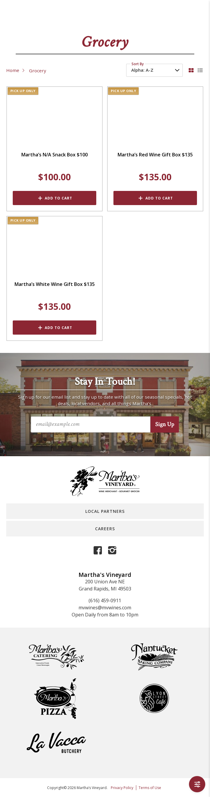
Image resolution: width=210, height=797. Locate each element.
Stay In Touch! (105, 382)
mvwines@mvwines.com (104, 607)
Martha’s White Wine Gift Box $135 (55, 284)
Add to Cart (58, 198)
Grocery (37, 70)
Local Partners (105, 511)
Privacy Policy (122, 787)
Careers (105, 528)
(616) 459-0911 (105, 600)
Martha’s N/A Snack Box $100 (54, 155)
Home (12, 70)
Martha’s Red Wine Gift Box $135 (155, 155)
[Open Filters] (197, 784)
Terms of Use (150, 787)
